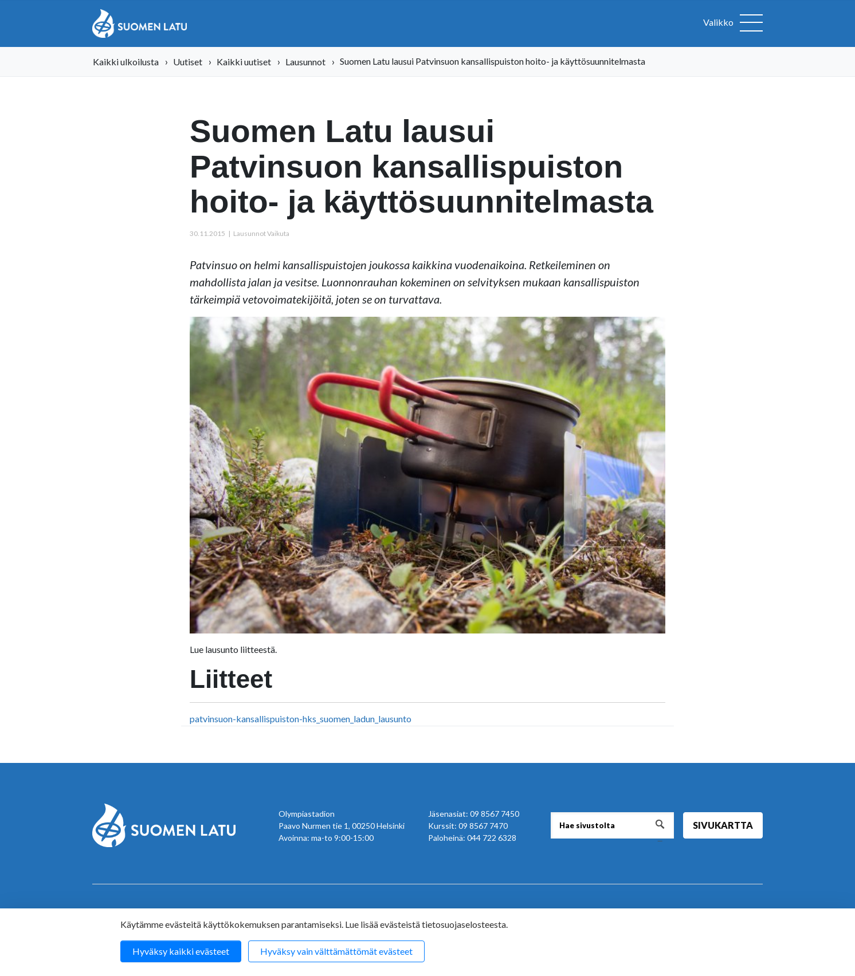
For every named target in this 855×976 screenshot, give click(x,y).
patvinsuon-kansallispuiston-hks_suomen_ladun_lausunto (300, 718)
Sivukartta (723, 825)
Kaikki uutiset (244, 61)
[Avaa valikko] (733, 23)
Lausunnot (305, 61)
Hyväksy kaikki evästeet (180, 951)
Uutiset (187, 61)
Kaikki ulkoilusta (126, 61)
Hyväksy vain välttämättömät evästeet (336, 951)
